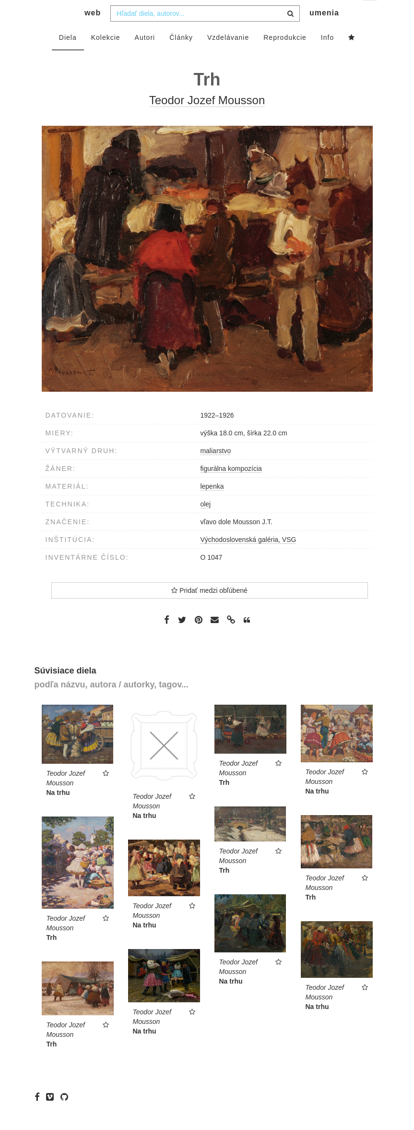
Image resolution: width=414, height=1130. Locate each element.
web (92, 31)
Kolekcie (105, 56)
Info (327, 56)
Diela (68, 56)
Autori (145, 56)
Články (181, 56)
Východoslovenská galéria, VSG (248, 558)
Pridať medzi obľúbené (209, 609)
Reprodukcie (285, 56)
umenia (324, 31)
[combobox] (205, 32)
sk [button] (370, 15)
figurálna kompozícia (230, 487)
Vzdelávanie (228, 56)
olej (205, 523)
